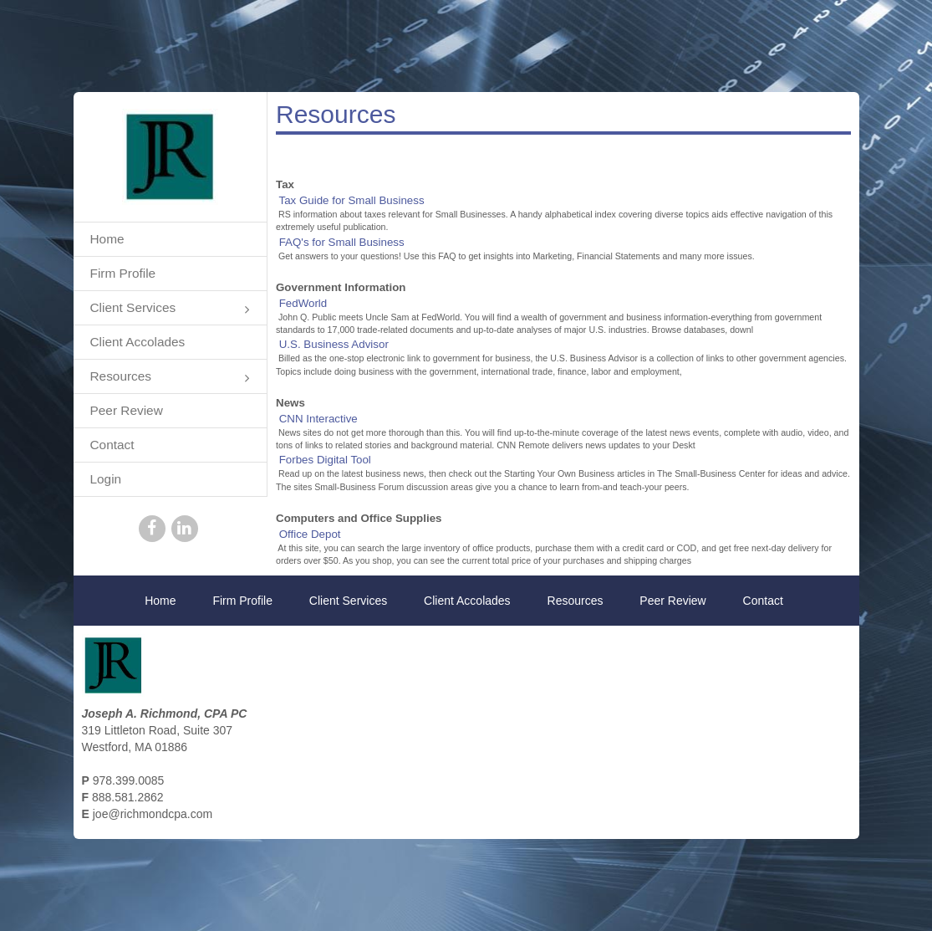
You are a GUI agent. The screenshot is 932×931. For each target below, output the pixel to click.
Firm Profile (123, 273)
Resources (170, 377)
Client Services (170, 309)
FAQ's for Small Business (342, 242)
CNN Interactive (318, 418)
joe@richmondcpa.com (152, 814)
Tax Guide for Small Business (351, 200)
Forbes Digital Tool (325, 459)
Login (106, 479)
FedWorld (303, 303)
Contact (112, 444)
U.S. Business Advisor (334, 344)
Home (107, 239)
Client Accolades (138, 342)
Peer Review (126, 410)
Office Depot (310, 534)
